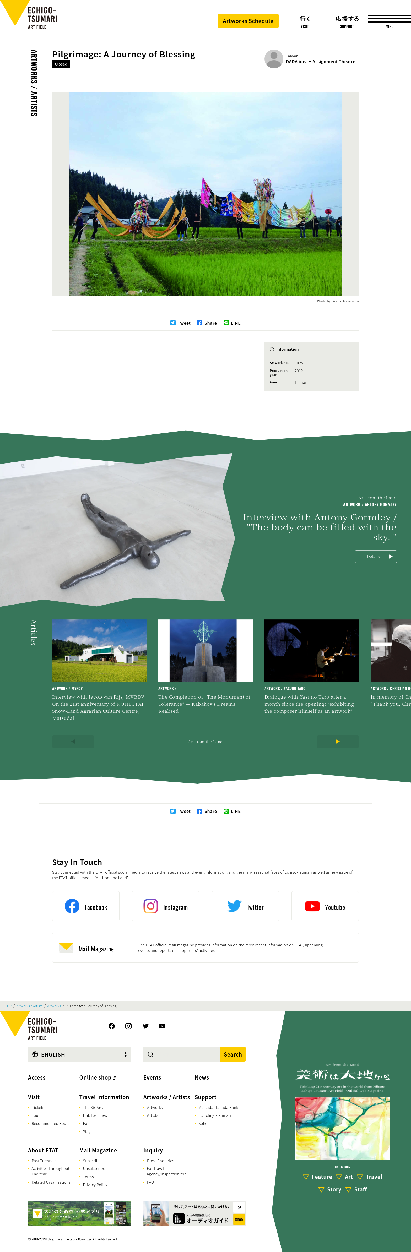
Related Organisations (51, 1182)
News (202, 1077)
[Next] (338, 741)
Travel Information (104, 1097)
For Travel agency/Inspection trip (167, 1171)
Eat (86, 1123)
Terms (88, 1176)
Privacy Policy (95, 1184)
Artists (152, 1115)
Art (349, 1177)
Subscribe (92, 1160)
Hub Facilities (95, 1115)
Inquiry (153, 1150)
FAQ (150, 1182)
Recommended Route (51, 1123)
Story (334, 1189)
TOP (8, 1006)
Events (152, 1077)
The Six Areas (94, 1107)
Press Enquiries (160, 1160)
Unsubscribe (94, 1168)
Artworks (54, 1006)
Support (206, 1097)
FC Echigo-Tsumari (214, 1115)
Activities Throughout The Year (50, 1171)
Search (233, 1054)
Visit (34, 1097)
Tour (36, 1115)
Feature (322, 1177)
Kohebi (204, 1123)
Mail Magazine (98, 1150)
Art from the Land (205, 741)
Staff (360, 1189)
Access (37, 1077)
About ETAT (43, 1150)
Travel (374, 1177)
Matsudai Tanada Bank (218, 1107)
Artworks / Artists (34, 83)
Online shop (95, 1077)
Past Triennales (45, 1160)
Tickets (38, 1107)
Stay (87, 1131)
